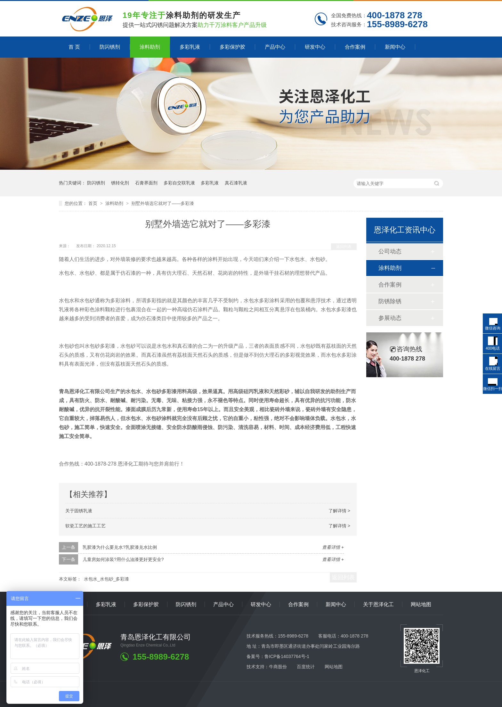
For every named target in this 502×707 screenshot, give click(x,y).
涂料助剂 (150, 47)
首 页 (74, 47)
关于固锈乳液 (78, 510)
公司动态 (389, 251)
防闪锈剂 (110, 47)
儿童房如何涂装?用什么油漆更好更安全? (123, 559)
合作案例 (355, 47)
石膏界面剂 (146, 182)
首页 (93, 203)
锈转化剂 (120, 182)
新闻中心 (395, 47)
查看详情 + (333, 547)
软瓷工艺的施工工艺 (85, 525)
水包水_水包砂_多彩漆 (106, 578)
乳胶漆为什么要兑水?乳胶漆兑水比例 (120, 547)
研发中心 (315, 47)
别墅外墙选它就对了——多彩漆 (162, 203)
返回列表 (344, 246)
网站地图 (421, 604)
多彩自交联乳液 (179, 182)
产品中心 (275, 47)
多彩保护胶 (232, 47)
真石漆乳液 (236, 182)
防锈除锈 (389, 301)
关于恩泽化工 (378, 604)
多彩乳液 (190, 47)
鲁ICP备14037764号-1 (286, 656)
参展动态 (389, 318)
